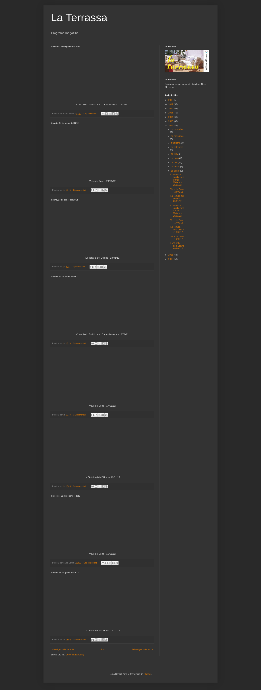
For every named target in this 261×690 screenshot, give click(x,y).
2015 (171, 112)
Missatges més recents (63, 649)
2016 (171, 108)
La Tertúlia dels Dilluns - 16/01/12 (177, 229)
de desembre (177, 129)
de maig (175, 158)
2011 (171, 255)
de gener (175, 171)
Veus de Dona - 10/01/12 (177, 237)
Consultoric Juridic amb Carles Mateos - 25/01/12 (177, 179)
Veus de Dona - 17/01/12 (177, 221)
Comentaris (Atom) (75, 654)
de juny (175, 154)
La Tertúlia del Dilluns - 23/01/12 (177, 198)
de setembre (177, 147)
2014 (171, 117)
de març (175, 162)
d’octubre (176, 143)
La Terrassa (79, 17)
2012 (171, 125)
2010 (171, 259)
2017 (171, 104)
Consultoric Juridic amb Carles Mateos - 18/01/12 (177, 210)
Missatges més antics (142, 649)
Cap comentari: (90, 113)
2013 (171, 121)
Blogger (147, 674)
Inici (103, 649)
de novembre (177, 136)
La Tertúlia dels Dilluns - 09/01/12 (177, 246)
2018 (171, 100)
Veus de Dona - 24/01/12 (177, 190)
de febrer (175, 166)
